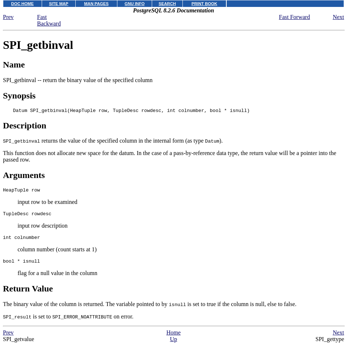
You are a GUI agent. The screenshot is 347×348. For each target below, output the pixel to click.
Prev (8, 17)
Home (173, 338)
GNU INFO (135, 3)
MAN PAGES (96, 3)
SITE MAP (58, 3)
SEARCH (167, 3)
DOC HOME (22, 3)
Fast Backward (49, 20)
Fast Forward (294, 17)
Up (173, 344)
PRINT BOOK (204, 3)
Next (338, 17)
